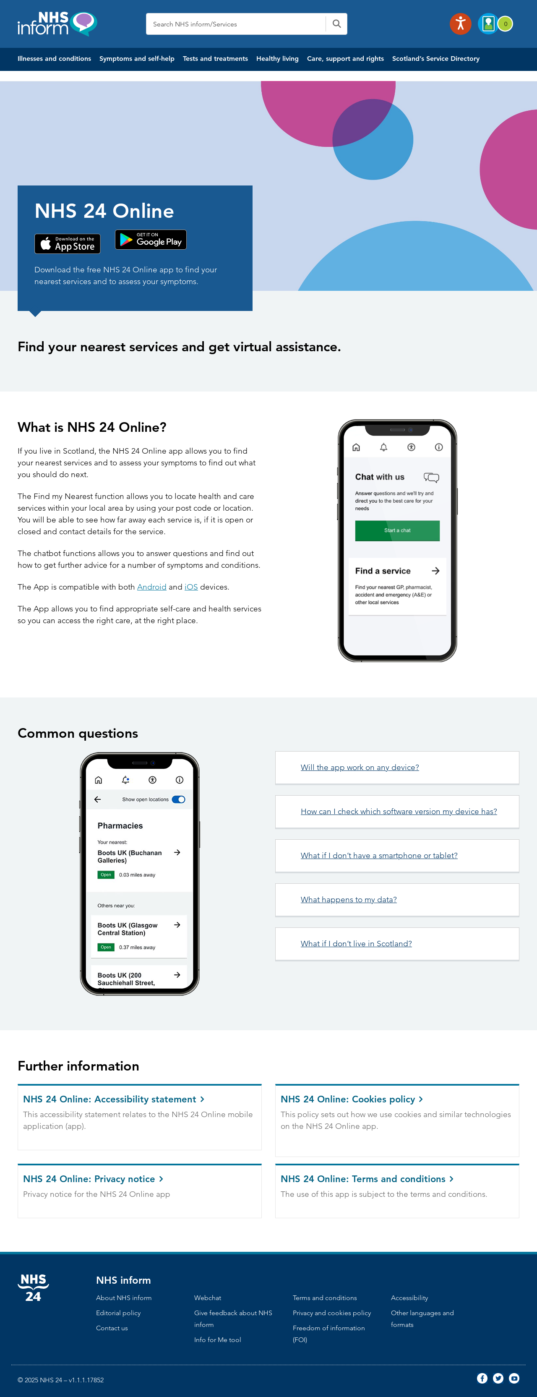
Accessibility (409, 1298)
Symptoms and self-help (137, 59)
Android (152, 587)
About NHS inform (124, 1298)
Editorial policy (118, 1313)
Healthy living (277, 59)
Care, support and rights (345, 59)
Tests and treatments (215, 59)
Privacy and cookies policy (332, 1313)
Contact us (112, 1328)
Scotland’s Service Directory (436, 59)
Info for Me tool (217, 1340)
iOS (191, 587)
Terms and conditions (325, 1298)
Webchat (207, 1298)
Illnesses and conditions (54, 59)
